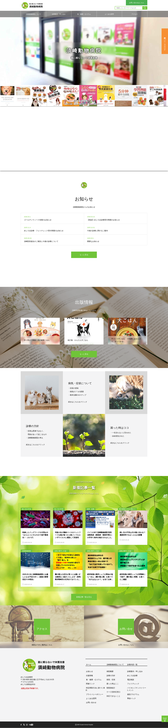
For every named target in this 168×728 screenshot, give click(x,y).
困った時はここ (113, 684)
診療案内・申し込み (58, 14)
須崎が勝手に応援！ (61, 551)
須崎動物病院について (33, 14)
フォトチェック (133, 684)
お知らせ (89, 671)
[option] (84, 46)
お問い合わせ (91, 702)
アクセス (135, 14)
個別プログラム (133, 694)
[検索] (144, 7)
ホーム (88, 664)
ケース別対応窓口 (113, 692)
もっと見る (84, 255)
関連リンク (90, 684)
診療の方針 (111, 675)
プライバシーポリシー (94, 694)
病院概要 (110, 671)
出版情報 (89, 675)
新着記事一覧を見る (84, 597)
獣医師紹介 (111, 688)
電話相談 (130, 680)
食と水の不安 (26, 509)
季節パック (131, 698)
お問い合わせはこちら (136, 3)
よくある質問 (109, 14)
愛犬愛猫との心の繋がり (127, 509)
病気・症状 (111, 680)
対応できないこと (113, 696)
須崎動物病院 (26, 551)
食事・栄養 (90, 509)
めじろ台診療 (132, 675)
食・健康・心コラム (84, 14)
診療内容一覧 (132, 664)
